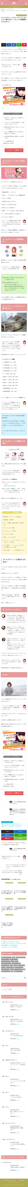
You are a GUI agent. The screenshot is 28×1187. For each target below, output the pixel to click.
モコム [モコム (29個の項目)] (11, 969)
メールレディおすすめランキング (14, 6)
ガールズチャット (17, 824)
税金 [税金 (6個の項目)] (12, 971)
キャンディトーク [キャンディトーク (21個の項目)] (13, 959)
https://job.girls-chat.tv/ (10, 485)
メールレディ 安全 (16, 826)
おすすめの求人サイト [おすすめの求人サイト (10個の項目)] (20, 957)
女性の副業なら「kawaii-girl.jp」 (10, 945)
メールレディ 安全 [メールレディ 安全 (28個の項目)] (5, 969)
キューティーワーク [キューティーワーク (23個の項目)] (6, 961)
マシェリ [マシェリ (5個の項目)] (3, 967)
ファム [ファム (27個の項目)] (15, 965)
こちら (17, 1009)
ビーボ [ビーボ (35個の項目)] (11, 965)
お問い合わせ (21, 1180)
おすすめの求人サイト (7, 824)
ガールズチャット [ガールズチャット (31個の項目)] (5, 959)
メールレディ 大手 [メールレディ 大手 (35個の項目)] (19, 967)
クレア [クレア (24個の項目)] (12, 961)
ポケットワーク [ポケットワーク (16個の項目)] (21, 965)
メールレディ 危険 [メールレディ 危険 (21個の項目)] (10, 967)
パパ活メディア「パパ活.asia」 (9, 947)
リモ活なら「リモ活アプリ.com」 (10, 941)
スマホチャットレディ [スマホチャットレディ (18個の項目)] (6, 963)
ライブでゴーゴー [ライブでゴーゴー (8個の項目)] (18, 969)
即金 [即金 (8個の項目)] (24, 969)
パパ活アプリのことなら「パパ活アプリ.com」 (14, 943)
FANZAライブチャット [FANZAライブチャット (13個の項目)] (6, 957)
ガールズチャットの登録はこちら (14, 150)
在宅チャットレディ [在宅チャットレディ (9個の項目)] (6, 971)
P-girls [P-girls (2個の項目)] (13, 957)
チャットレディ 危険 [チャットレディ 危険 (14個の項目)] (16, 963)
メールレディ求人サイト (8, 822)
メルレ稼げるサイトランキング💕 (10, 1180)
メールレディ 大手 (6, 826)
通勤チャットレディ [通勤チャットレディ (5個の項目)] (18, 971)
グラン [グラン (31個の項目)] (16, 961)
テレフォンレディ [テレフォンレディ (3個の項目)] (5, 965)
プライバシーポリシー (14, 1182)
